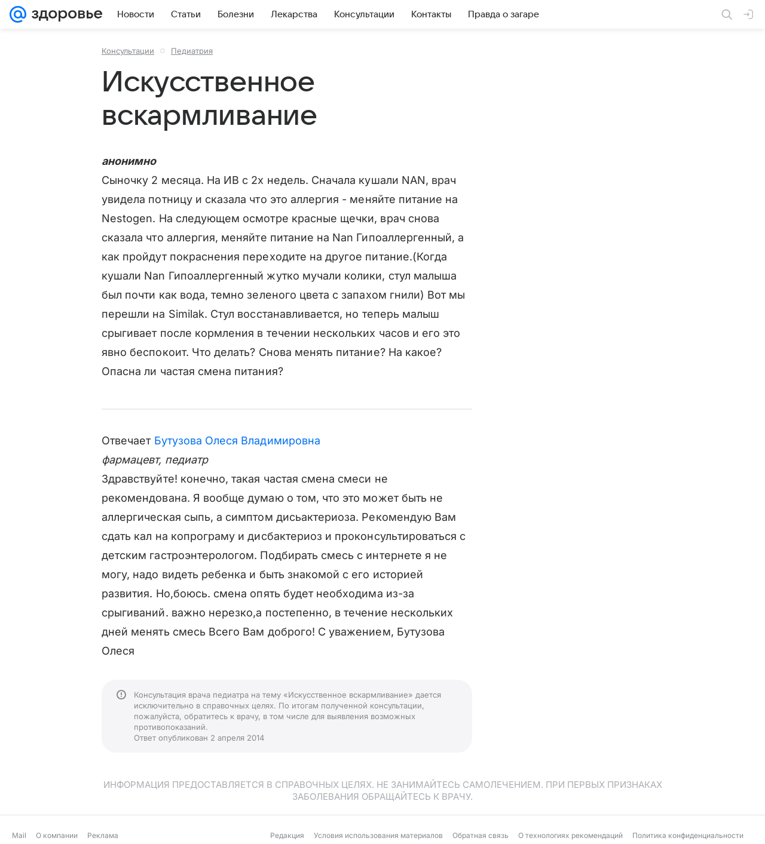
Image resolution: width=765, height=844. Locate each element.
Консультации (128, 51)
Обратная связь (480, 835)
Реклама (102, 835)
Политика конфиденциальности (687, 835)
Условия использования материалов (378, 835)
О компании (57, 835)
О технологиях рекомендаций (570, 835)
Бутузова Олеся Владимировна (237, 440)
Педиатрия (192, 51)
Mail (19, 835)
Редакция (287, 835)
